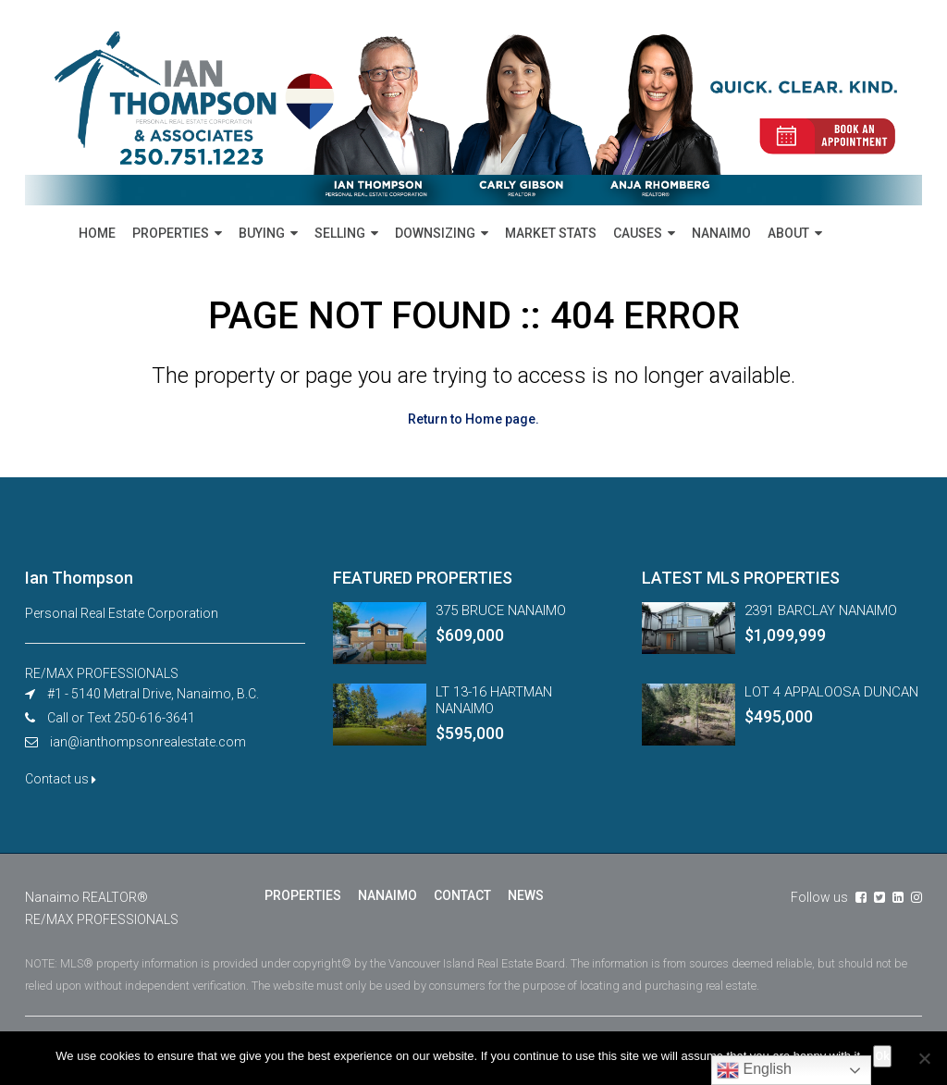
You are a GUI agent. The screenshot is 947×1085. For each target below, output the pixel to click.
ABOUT (788, 233)
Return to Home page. (473, 419)
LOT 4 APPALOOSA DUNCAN (831, 692)
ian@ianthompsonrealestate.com (148, 741)
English (754, 1070)
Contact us (60, 778)
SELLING (339, 233)
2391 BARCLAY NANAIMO (820, 610)
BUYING (262, 233)
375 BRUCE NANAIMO (501, 610)
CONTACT (462, 895)
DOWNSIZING (435, 233)
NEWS (526, 895)
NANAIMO (721, 233)
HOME (97, 233)
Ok (882, 1056)
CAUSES (637, 233)
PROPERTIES (170, 233)
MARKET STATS (550, 233)
